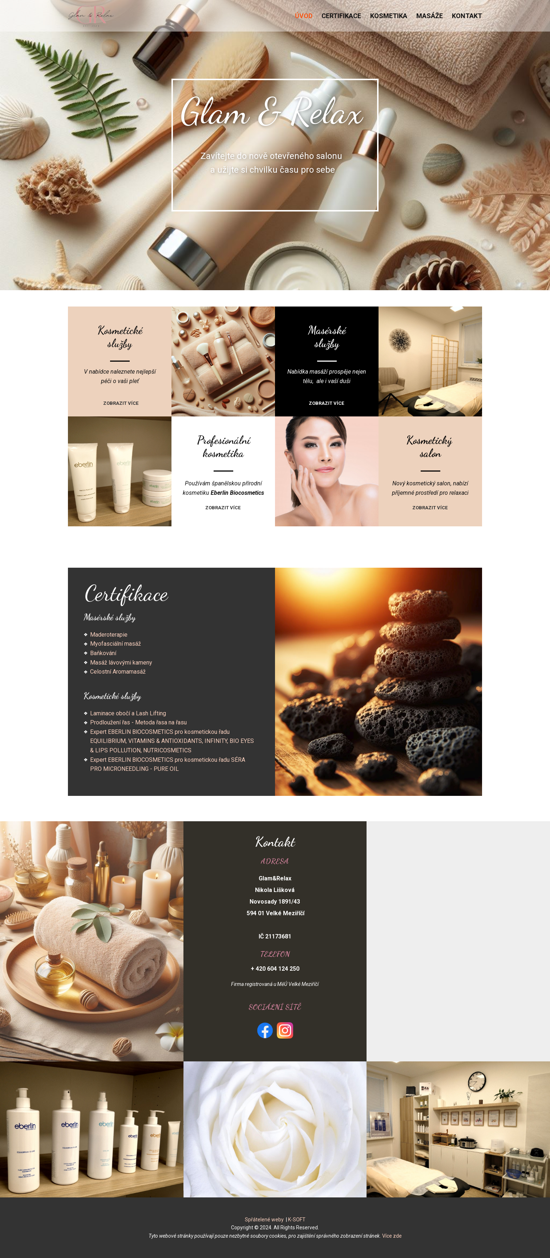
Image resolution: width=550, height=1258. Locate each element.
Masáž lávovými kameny (121, 662)
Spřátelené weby (264, 1219)
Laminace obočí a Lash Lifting (128, 713)
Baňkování (103, 653)
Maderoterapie (109, 634)
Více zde (392, 1236)
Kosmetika (388, 16)
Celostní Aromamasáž (118, 671)
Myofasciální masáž (115, 643)
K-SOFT (297, 1219)
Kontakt (467, 16)
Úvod (303, 16)
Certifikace (341, 16)
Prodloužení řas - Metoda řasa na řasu (138, 722)
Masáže (429, 16)
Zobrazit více (121, 403)
